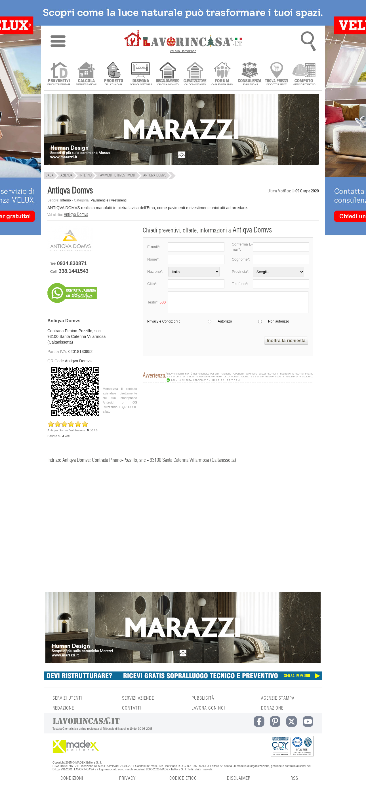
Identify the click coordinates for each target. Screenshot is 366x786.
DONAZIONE (272, 708)
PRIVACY (127, 778)
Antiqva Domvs (76, 214)
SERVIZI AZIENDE (138, 698)
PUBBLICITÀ (203, 698)
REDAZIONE (63, 708)
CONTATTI (131, 708)
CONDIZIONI (71, 778)
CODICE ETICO (183, 778)
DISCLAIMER (239, 778)
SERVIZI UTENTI (67, 698)
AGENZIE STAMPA (278, 698)
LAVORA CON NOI (208, 708)
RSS (294, 778)
